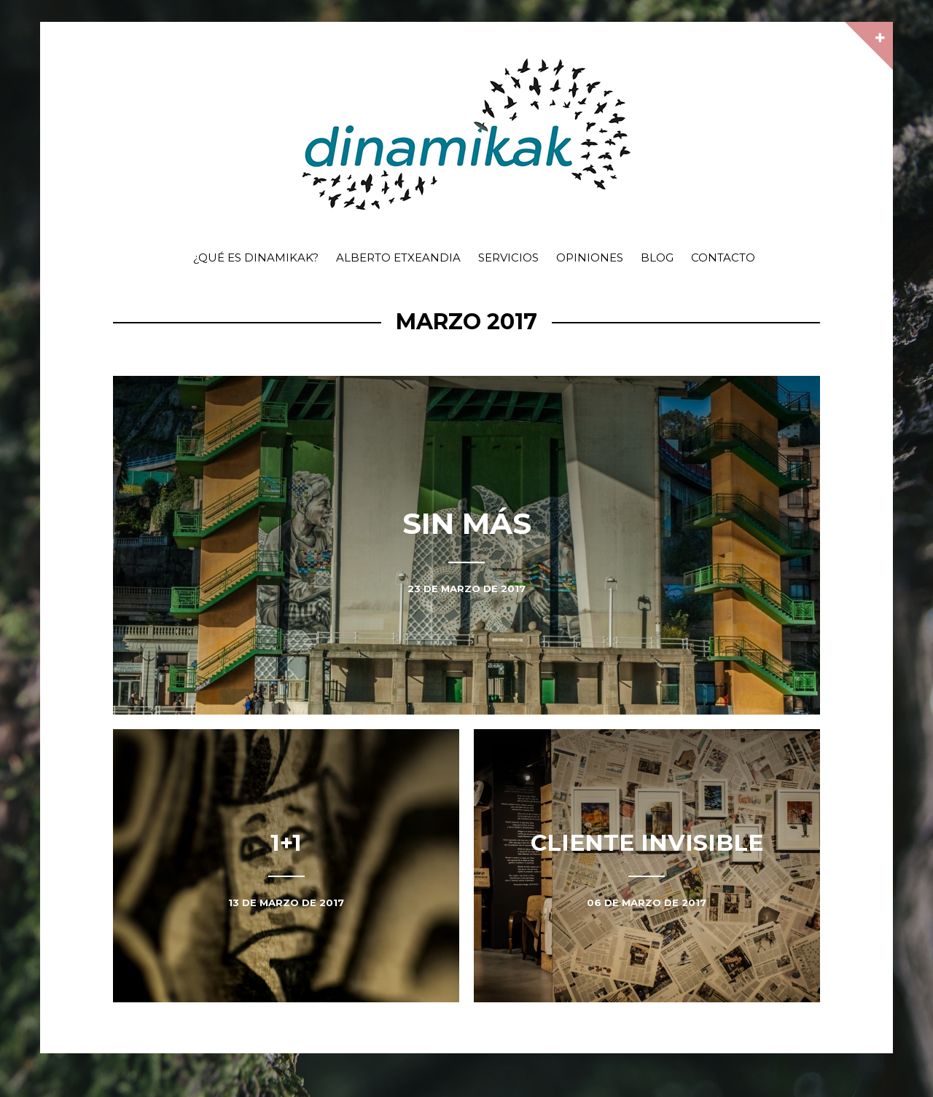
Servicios (508, 257)
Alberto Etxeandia (398, 257)
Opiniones (589, 257)
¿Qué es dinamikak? (256, 257)
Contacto (723, 257)
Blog (657, 257)
